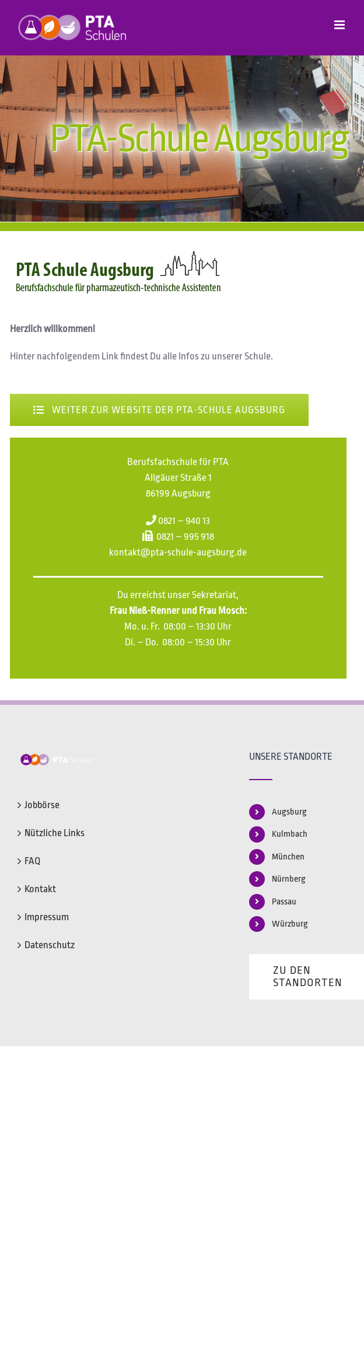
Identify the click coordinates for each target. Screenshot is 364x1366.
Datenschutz (49, 945)
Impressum (46, 917)
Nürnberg (289, 879)
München (288, 857)
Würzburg (290, 924)
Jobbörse (42, 804)
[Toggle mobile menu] (340, 25)
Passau (284, 902)
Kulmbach (289, 834)
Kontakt (40, 889)
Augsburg (289, 812)
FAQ (32, 861)
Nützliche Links (54, 833)
